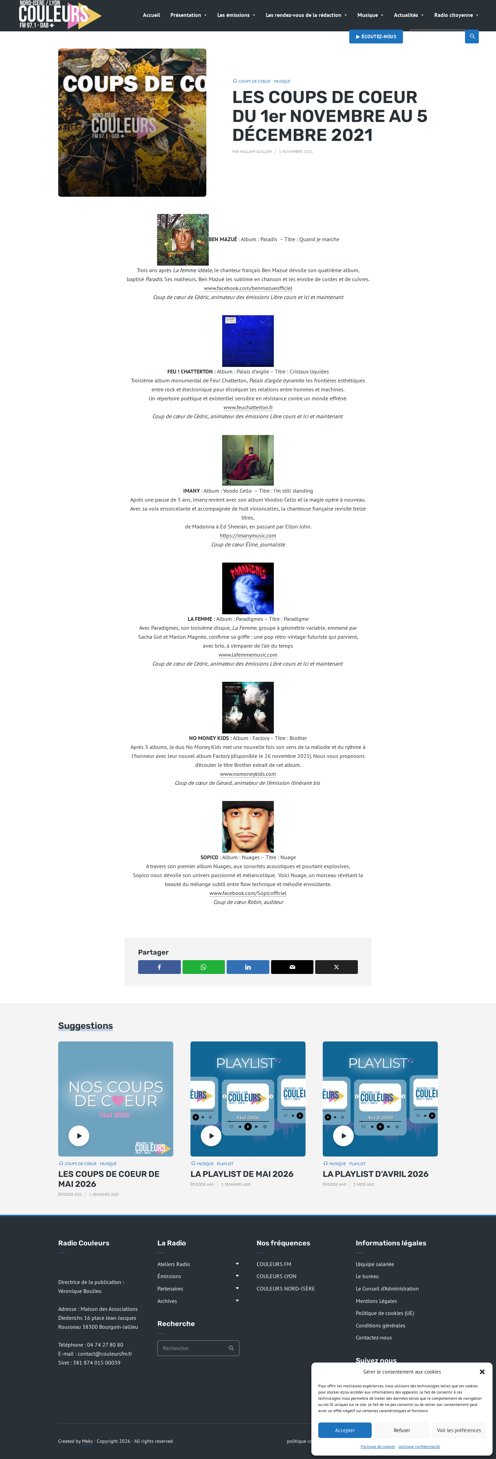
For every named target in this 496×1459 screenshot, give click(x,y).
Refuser (402, 1430)
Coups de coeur (254, 81)
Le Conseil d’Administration (387, 1288)
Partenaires (170, 1288)
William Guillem (256, 151)
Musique (368, 14)
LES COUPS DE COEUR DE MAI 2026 (108, 1179)
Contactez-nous (374, 1337)
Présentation (185, 14)
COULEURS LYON (277, 1276)
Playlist (225, 1163)
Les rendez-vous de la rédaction (303, 14)
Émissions (169, 1276)
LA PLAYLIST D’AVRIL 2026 (375, 1174)
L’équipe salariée (375, 1264)
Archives (167, 1300)
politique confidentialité (419, 1446)
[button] (482, 1371)
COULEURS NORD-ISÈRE (286, 1288)
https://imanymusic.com (248, 535)
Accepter (345, 1430)
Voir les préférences (459, 1430)
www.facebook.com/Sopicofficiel (248, 893)
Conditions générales (380, 1325)
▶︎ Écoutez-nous (376, 36)
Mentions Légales (376, 1300)
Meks (87, 1441)
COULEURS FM (274, 1264)
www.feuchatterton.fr (248, 407)
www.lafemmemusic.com (248, 654)
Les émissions (233, 14)
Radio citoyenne (453, 14)
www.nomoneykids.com (248, 773)
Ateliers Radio (173, 1264)
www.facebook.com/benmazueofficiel (248, 288)
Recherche (472, 36)
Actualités (406, 14)
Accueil (151, 14)
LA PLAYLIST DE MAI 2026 (241, 1174)
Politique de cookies (378, 1446)
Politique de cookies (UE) (385, 1312)
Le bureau (367, 1276)
